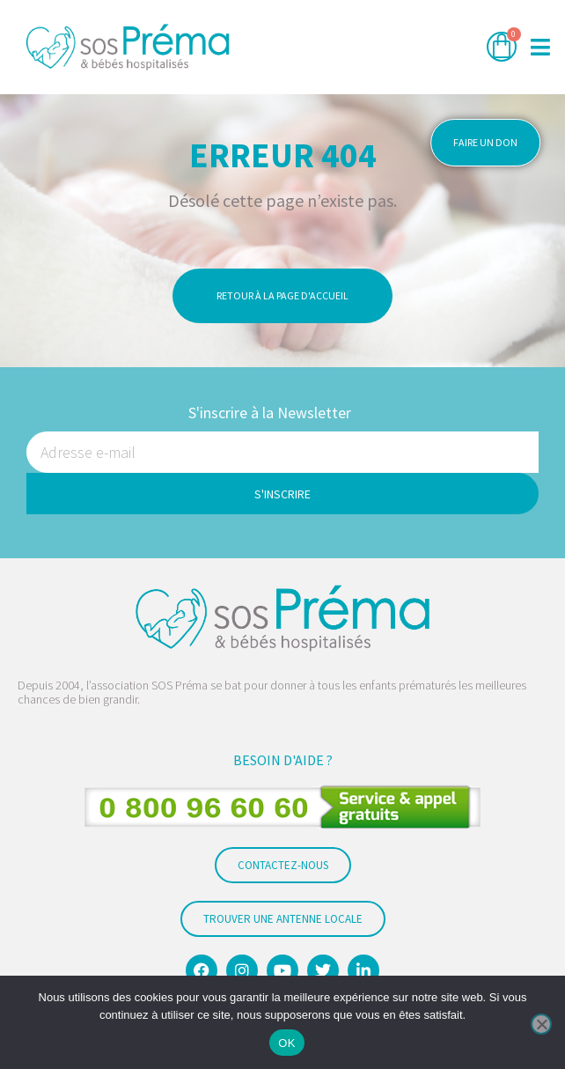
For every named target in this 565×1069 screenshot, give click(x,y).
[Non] (541, 1024)
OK (286, 1043)
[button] (540, 47)
